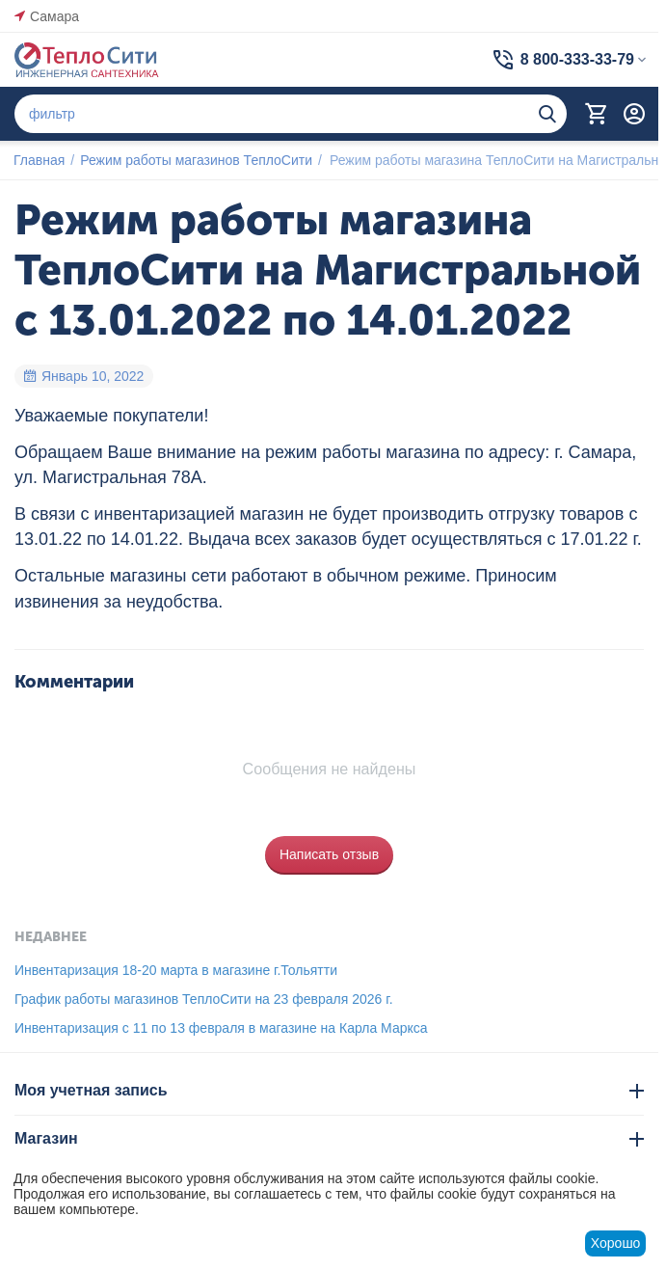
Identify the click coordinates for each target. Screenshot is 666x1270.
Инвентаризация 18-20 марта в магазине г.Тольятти (175, 970)
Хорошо (616, 1243)
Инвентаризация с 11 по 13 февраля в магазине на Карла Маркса (221, 1028)
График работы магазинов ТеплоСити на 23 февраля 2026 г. (203, 999)
